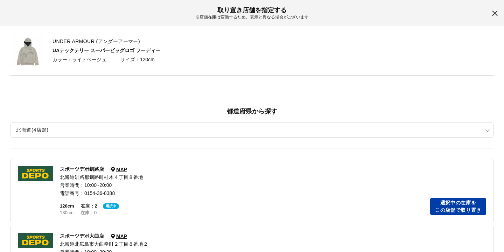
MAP (121, 169)
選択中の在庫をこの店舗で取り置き (458, 206)
